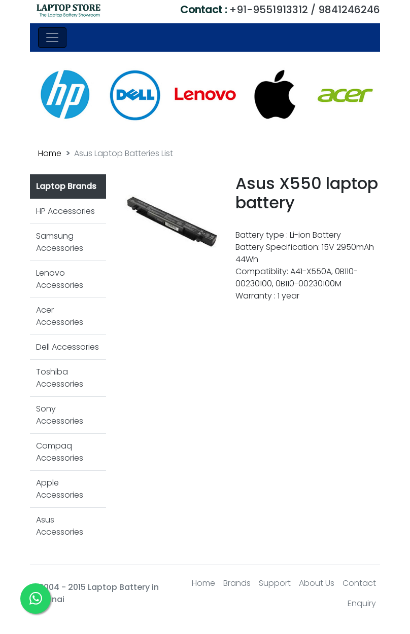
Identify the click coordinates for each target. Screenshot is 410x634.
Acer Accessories (59, 316)
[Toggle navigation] (52, 37)
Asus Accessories (59, 526)
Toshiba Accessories (59, 378)
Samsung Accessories (59, 242)
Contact (359, 583)
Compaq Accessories (59, 452)
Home (49, 153)
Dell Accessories (67, 347)
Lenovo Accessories (59, 279)
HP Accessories (65, 211)
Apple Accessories (59, 489)
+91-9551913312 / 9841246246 (280, 10)
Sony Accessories (59, 415)
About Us (316, 583)
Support (275, 583)
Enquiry (362, 603)
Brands (237, 583)
